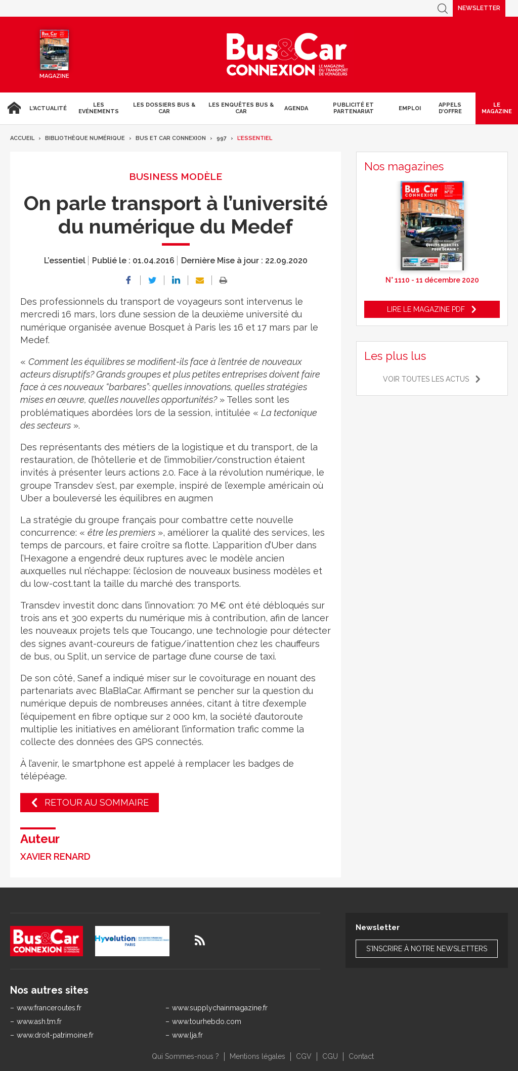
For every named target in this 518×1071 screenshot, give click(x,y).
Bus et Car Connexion (171, 138)
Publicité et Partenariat (353, 108)
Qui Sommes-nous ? (185, 1056)
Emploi (410, 108)
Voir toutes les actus (426, 379)
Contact (361, 1056)
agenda (296, 108)
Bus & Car (287, 54)
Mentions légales (257, 1056)
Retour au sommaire (97, 802)
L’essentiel (254, 138)
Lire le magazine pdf (426, 309)
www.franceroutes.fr (49, 1008)
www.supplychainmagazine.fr (220, 1008)
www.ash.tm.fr (39, 1021)
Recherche (442, 8)
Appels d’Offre (450, 108)
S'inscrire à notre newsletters (426, 949)
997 (222, 138)
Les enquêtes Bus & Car (241, 108)
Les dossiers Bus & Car (164, 108)
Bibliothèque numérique (85, 138)
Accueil (12, 108)
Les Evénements (98, 108)
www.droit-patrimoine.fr (55, 1035)
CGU (330, 1056)
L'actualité (48, 108)
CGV (304, 1056)
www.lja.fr (187, 1035)
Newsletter (479, 8)
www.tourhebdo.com (206, 1021)
